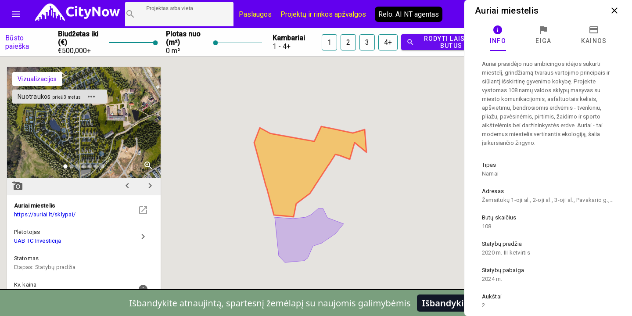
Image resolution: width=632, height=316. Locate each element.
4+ (388, 42)
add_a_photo (17, 185)
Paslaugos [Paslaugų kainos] (255, 14)
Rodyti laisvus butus (442, 42)
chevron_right (150, 185)
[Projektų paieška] (179, 14)
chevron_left (127, 185)
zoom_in (148, 165)
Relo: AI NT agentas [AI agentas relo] (408, 14)
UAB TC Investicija (37, 240)
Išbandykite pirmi (460, 303)
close (614, 10)
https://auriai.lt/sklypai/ (44, 214)
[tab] (498, 35)
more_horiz (91, 96)
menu (16, 14)
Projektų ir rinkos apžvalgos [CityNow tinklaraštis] (323, 14)
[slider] (132, 42)
